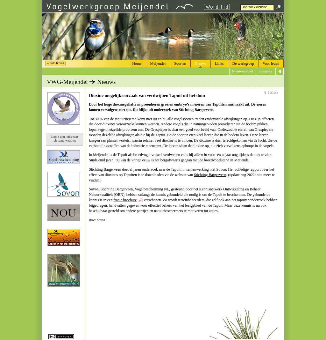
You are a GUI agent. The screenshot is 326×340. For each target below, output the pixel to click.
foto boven (57, 63)
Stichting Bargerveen (210, 175)
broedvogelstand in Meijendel (227, 160)
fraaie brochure (125, 200)
